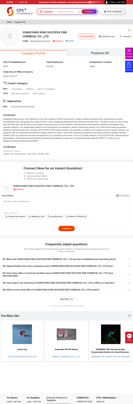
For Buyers (12, 397)
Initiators (29, 89)
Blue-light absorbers (20, 93)
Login (29, 401)
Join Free (37, 401)
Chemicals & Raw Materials (22, 107)
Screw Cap (22, 349)
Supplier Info (20, 22)
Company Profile (33, 53)
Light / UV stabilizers (46, 89)
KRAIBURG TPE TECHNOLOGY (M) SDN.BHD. (110, 357)
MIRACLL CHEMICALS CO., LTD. (66, 357)
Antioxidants (17, 89)
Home (9, 22)
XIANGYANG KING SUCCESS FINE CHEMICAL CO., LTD (46, 34)
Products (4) (100, 53)
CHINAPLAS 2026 (84, 401)
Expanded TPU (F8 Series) (66, 349)
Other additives (39, 93)
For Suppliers (33, 397)
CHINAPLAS (83, 397)
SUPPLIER (23, 2)
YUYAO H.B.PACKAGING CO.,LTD (22, 357)
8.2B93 (70, 41)
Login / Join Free (14, 401)
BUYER (10, 2)
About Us (100, 401)
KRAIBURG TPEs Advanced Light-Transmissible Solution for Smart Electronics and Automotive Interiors (111, 352)
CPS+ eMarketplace (106, 397)
